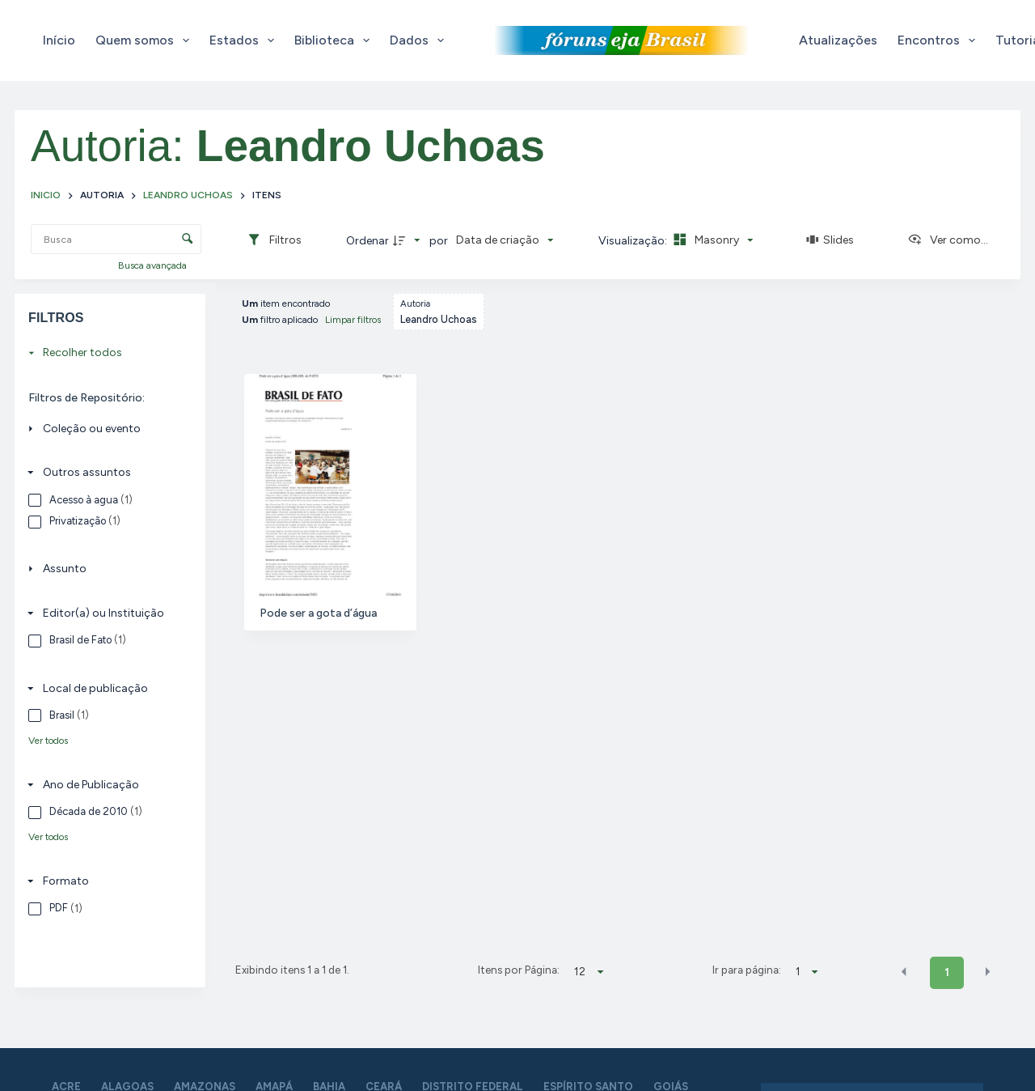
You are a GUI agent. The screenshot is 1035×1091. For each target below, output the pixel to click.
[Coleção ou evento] (105, 428)
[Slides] (830, 240)
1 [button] (946, 972)
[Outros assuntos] (105, 472)
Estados (245, 40)
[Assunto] (105, 569)
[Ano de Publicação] (105, 784)
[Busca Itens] (116, 239)
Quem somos (145, 40)
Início (59, 40)
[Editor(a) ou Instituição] (105, 613)
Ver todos (48, 740)
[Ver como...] (947, 240)
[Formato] (105, 880)
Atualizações (838, 40)
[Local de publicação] (105, 688)
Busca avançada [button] (153, 265)
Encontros (940, 40)
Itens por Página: (519, 969)
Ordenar (367, 241)
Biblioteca (335, 40)
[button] (904, 971)
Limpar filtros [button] (353, 319)
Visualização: (634, 241)
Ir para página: (746, 969)
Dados (420, 40)
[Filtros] (274, 240)
